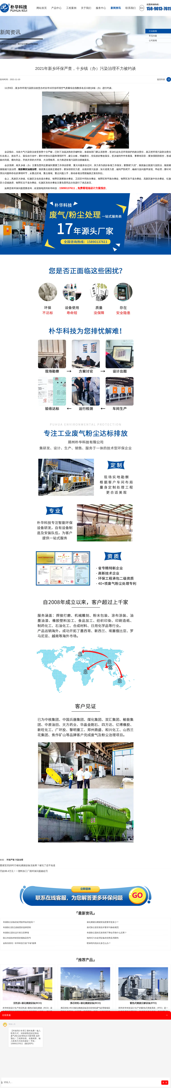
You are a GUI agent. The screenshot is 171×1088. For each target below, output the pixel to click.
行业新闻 (153, 31)
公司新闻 (153, 40)
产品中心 (56, 8)
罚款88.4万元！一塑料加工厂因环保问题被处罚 (24, 871)
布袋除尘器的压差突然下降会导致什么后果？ (107, 932)
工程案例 (71, 8)
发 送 (164, 1082)
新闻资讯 (116, 8)
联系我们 (130, 8)
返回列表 (161, 79)
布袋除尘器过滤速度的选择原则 (17, 927)
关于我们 (86, 8)
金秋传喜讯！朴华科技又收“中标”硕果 (19, 943)
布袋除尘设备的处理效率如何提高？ (19, 922)
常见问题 (153, 36)
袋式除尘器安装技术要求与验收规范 (103, 927)
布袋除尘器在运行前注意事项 (16, 932)
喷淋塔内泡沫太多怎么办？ (99, 943)
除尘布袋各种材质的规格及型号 (17, 938)
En (141, 8)
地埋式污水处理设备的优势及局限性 (103, 938)
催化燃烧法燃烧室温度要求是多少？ (103, 922)
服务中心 (101, 8)
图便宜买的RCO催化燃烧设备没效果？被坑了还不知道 (27, 865)
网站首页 (41, 8)
